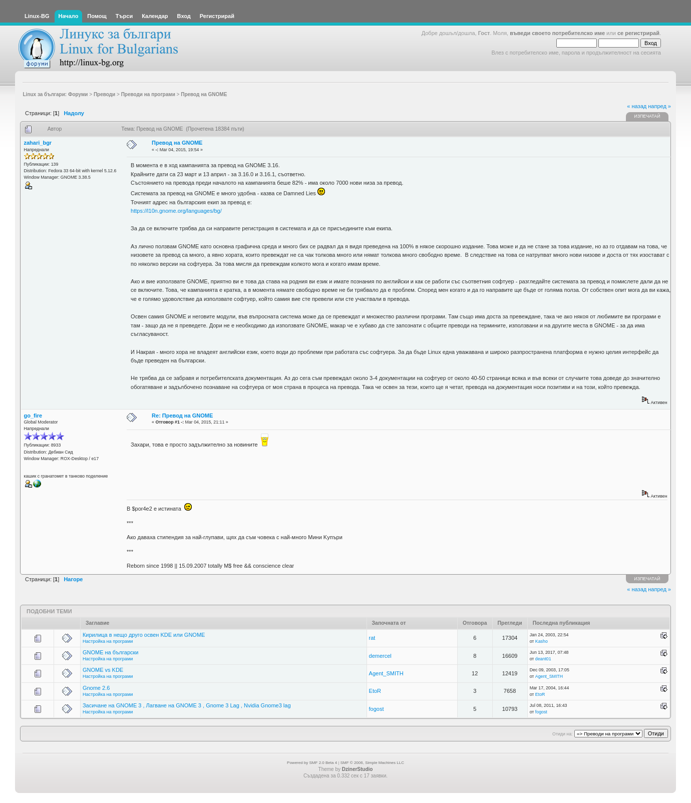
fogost (376, 709)
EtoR (375, 691)
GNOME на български (111, 652)
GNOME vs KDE (103, 670)
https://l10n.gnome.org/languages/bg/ (176, 211)
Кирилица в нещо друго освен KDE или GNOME (144, 635)
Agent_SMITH (386, 673)
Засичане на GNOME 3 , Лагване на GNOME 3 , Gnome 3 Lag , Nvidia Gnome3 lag (187, 705)
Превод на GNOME (177, 143)
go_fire (33, 416)
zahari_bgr (38, 143)
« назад (636, 106)
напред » (659, 106)
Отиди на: (562, 733)
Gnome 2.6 (96, 688)
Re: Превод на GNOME (182, 416)
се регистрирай (638, 33)
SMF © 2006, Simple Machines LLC (372, 762)
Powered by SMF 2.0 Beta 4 (312, 762)
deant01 (543, 658)
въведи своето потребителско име (557, 33)
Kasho (541, 641)
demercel (380, 656)
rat (372, 638)
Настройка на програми (108, 641)
